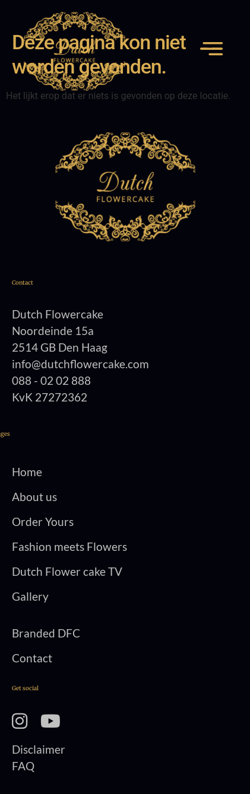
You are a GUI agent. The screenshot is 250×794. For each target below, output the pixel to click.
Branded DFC (46, 633)
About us (34, 496)
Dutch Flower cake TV (67, 571)
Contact (32, 658)
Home (27, 472)
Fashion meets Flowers (69, 546)
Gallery (30, 596)
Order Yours (43, 521)
